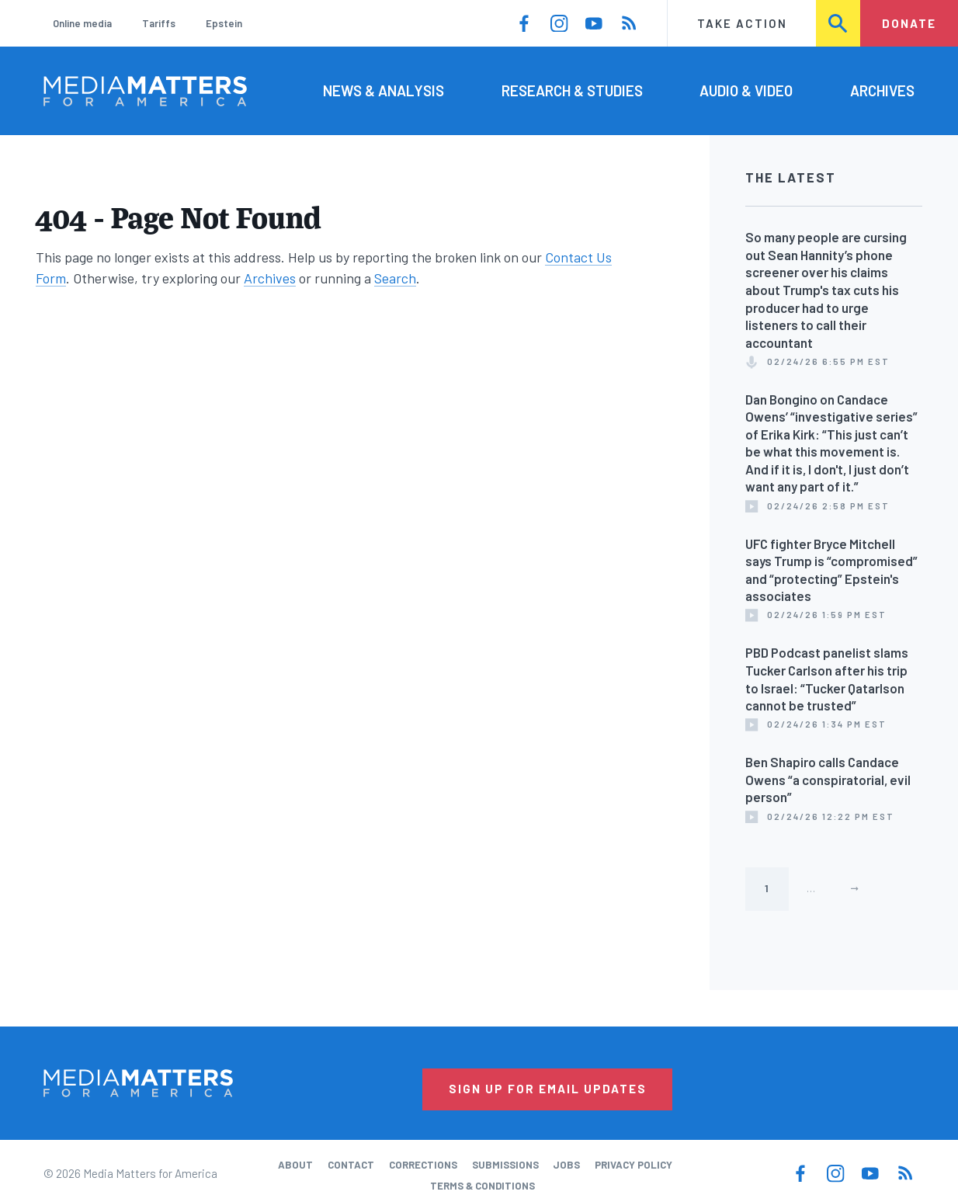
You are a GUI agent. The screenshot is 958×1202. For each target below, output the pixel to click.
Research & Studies (572, 90)
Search (838, 23)
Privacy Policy (633, 1165)
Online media (82, 23)
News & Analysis (383, 90)
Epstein (224, 23)
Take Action (742, 23)
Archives (882, 90)
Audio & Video (746, 90)
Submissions (505, 1165)
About (295, 1165)
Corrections (423, 1165)
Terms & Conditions (482, 1185)
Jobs (566, 1165)
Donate (909, 23)
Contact (351, 1165)
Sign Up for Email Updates (548, 1089)
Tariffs (158, 23)
